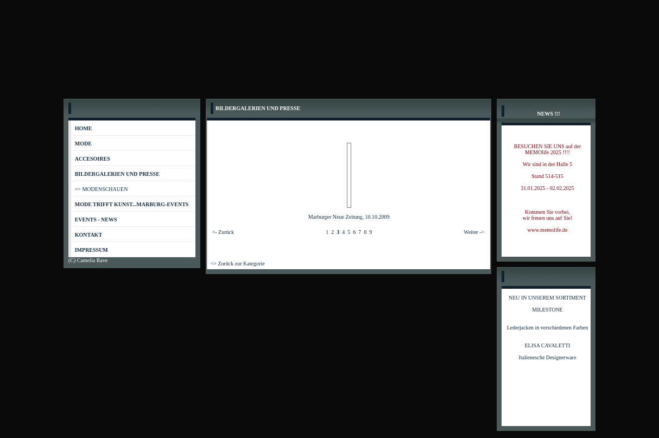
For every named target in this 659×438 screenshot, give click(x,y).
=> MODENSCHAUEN (101, 189)
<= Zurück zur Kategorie (238, 263)
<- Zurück (223, 232)
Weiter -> (474, 232)
